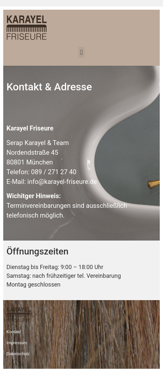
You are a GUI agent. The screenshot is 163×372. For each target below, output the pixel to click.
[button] (81, 52)
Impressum (16, 342)
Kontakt (13, 331)
